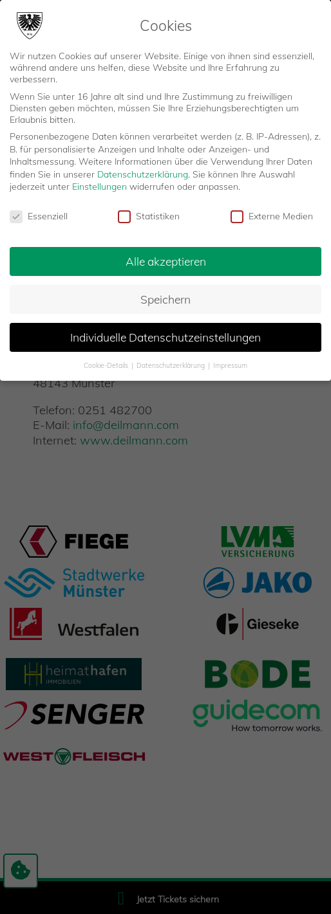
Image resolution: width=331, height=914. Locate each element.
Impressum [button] (230, 365)
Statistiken (149, 216)
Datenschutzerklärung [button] (172, 365)
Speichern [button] (165, 299)
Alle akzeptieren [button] (166, 261)
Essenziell (39, 216)
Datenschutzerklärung (142, 174)
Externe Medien (272, 216)
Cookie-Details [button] (107, 365)
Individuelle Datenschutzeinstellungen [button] (165, 337)
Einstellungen (99, 186)
